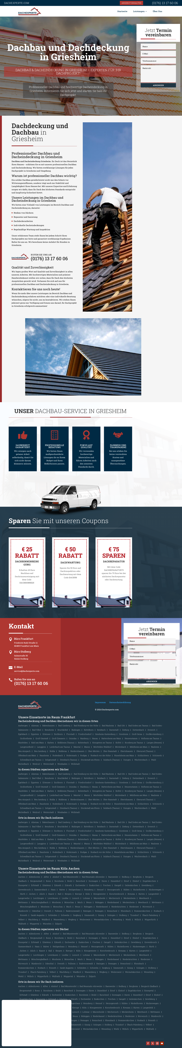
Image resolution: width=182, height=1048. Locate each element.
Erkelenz (47, 885)
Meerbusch (144, 898)
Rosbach (158, 911)
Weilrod (36, 764)
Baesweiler (113, 877)
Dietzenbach (138, 730)
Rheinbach (126, 911)
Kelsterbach (83, 742)
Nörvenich (147, 906)
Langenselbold (26, 747)
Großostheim (26, 738)
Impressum (100, 702)
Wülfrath (22, 923)
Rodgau (83, 755)
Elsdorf (136, 881)
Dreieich (151, 730)
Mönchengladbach (39, 902)
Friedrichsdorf (84, 734)
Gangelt (117, 885)
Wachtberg (33, 919)
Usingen (127, 760)
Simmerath (89, 915)
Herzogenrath (113, 889)
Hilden (127, 889)
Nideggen (99, 902)
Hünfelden (23, 742)
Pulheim (58, 911)
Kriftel (118, 742)
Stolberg (123, 915)
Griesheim (123, 734)
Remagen (99, 911)
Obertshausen (126, 751)
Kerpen (68, 894)
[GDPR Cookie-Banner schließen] (69, 1029)
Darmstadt (114, 730)
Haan (53, 889)
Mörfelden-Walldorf (102, 747)
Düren (104, 881)
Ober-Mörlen (94, 751)
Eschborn (58, 734)
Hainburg (84, 738)
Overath (47, 911)
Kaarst (51, 894)
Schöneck (157, 755)
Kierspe (78, 894)
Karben (50, 742)
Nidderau (63, 751)
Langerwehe (24, 898)
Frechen (107, 885)
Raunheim (44, 755)
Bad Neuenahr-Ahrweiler (93, 877)
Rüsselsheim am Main (124, 755)
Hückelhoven (139, 889)
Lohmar (86, 898)
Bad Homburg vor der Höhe (86, 725)
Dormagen (93, 881)
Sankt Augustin (38, 915)
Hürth (22, 894)
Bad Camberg (64, 725)
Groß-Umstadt (42, 738)
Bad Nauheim (108, 725)
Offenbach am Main (27, 755)
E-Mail (18, 667)
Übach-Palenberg (150, 915)
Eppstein (35, 734)
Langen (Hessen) (154, 742)
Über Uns (157, 11)
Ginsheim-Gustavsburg (105, 734)
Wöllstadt (75, 764)
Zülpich (58, 923)
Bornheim (59, 881)
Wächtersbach (141, 760)
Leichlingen (38, 898)
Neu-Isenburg (40, 751)
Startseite (122, 11)
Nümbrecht (23, 911)
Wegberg (72, 919)
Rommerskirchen (142, 911)
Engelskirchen (149, 881)
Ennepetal (23, 885)
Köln (88, 894)
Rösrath (23, 915)
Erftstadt (35, 885)
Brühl (69, 881)
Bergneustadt (36, 881)
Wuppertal (34, 923)
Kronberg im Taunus (134, 742)
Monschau (69, 902)
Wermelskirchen (101, 919)
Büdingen (76, 730)
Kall (59, 894)
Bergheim (137, 877)
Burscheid (80, 881)
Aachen (21, 877)
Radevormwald (73, 911)
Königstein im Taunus (102, 742)
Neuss (89, 902)
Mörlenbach (120, 747)
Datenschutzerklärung (120, 702)
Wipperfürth (150, 919)
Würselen (47, 923)
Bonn (48, 881)
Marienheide (99, 898)
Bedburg (125, 877)
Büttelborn (89, 730)
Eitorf (126, 881)
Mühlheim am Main (138, 747)
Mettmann (23, 902)
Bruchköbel (63, 730)
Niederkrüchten (118, 906)
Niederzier (134, 906)
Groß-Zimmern (58, 738)
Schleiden (52, 915)
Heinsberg (88, 889)
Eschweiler (80, 885)
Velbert (21, 919)
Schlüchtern (143, 755)
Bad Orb (121, 725)
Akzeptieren (57, 1032)
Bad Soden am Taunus (138, 725)
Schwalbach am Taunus (30, 760)
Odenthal (36, 911)
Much (80, 902)
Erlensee (46, 734)
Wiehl (128, 919)
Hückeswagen (155, 889)
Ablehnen (57, 1036)
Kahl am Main (37, 742)
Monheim (56, 902)
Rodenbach (58, 755)
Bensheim (49, 730)
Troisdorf (134, 915)
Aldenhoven (34, 877)
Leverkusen (53, 898)
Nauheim (155, 747)
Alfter (46, 877)
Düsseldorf (115, 881)
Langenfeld (153, 894)
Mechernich (114, 898)
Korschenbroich (116, 894)
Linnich (75, 898)
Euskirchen (94, 885)
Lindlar (65, 898)
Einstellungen (14, 1036)
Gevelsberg (146, 885)
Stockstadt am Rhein (90, 760)
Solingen (111, 915)
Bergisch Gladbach (149, 986)
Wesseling (117, 919)
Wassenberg (59, 919)
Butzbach (101, 730)
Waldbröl (46, 919)
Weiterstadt (48, 764)
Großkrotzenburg (153, 734)
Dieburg (125, 730)
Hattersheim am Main (111, 738)
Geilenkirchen (131, 885)
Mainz (87, 747)
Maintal (77, 747)
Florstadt (70, 734)
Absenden (158, 85)
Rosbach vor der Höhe (101, 755)
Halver (62, 889)
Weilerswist (85, 919)
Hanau (95, 738)
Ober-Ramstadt (110, 751)
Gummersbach (40, 889)
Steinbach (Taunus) (68, 760)
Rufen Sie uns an (24, 679)
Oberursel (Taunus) (144, 751)
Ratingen (87, 911)
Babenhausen (48, 725)
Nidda (52, 751)
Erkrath (57, 885)
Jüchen (32, 894)
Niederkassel (113, 902)
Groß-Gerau (137, 734)
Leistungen (139, 11)
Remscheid (112, 911)
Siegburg (77, 915)
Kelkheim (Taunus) (66, 742)
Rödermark (72, 755)
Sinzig (101, 915)
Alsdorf (56, 877)
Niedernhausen (77, 751)
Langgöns (41, 747)
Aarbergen (23, 725)
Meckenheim (130, 898)
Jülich (42, 894)
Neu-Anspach (24, 751)
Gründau (73, 738)
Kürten (142, 894)
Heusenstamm (131, 738)
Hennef (100, 889)
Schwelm (65, 915)
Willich (138, 919)
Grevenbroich (24, 889)
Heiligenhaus (75, 889)
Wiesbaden (62, 764)
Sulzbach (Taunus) (111, 760)
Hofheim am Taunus (150, 738)
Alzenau (35, 725)
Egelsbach (22, 734)
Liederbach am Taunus (60, 747)
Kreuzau (131, 894)
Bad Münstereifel (70, 877)
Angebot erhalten (131, 3)
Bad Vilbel (36, 730)
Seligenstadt (50, 760)
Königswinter (99, 894)
